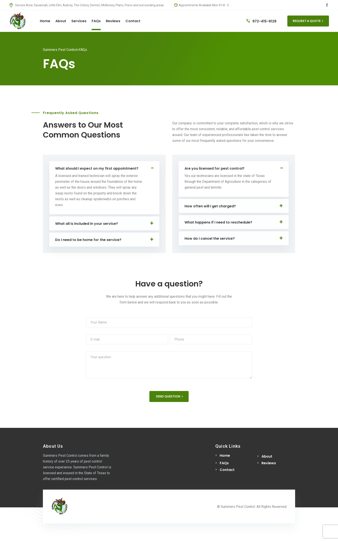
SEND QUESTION (169, 397)
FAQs (224, 463)
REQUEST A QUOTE (308, 21)
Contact (227, 470)
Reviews (268, 463)
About (266, 457)
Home (225, 456)
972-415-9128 (261, 21)
